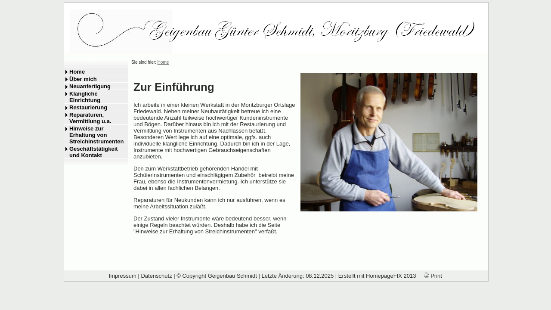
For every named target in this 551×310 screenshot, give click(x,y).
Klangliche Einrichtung (84, 96)
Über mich (83, 79)
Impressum (122, 276)
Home (77, 71)
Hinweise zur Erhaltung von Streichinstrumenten (96, 135)
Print (433, 276)
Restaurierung (88, 107)
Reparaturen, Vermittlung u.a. (90, 118)
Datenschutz (156, 276)
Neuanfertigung (90, 86)
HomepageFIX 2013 (391, 276)
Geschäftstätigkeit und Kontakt (93, 152)
